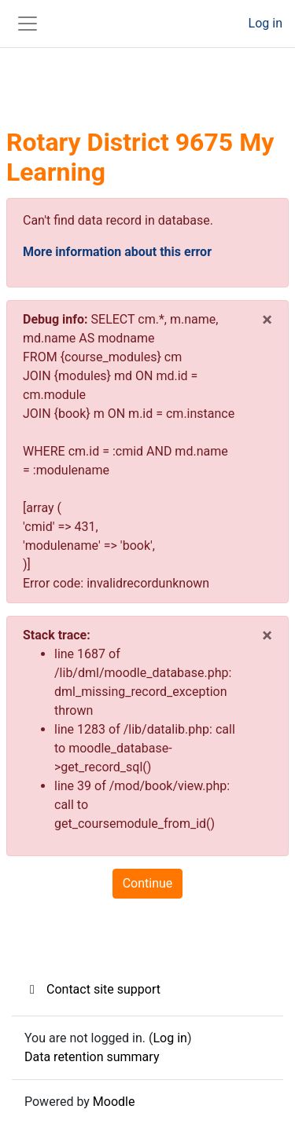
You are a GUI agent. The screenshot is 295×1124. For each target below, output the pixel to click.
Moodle (114, 1101)
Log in (265, 23)
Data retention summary (91, 1056)
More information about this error (117, 251)
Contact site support (92, 989)
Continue (148, 883)
